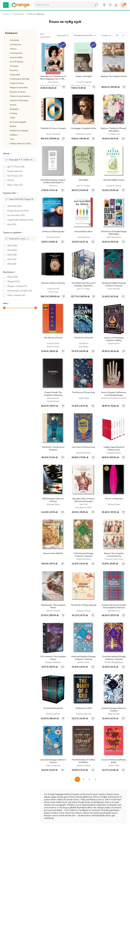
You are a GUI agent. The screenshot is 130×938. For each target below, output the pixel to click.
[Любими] (110, 5)
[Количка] (123, 5)
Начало (6, 14)
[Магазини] (104, 5)
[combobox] (62, 5)
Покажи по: (106, 35)
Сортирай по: (62, 35)
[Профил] (116, 5)
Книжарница (18, 14)
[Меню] (6, 5)
